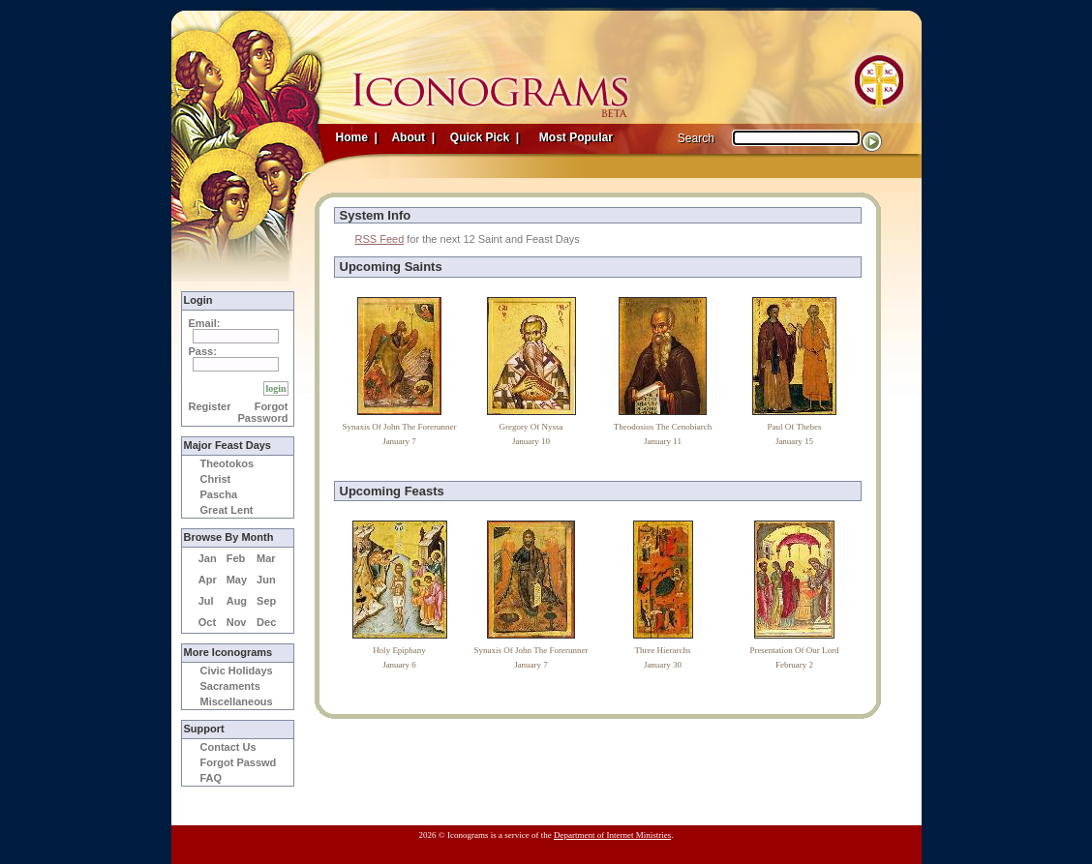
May (237, 579)
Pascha (219, 494)
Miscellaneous (236, 701)
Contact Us (228, 747)
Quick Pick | (483, 137)
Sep (266, 601)
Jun (266, 579)
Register (210, 406)
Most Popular (578, 137)
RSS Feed (380, 239)
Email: (205, 323)
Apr (207, 579)
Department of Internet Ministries (612, 835)
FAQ (211, 778)
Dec (266, 622)
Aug (237, 601)
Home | (357, 137)
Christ (215, 479)
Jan (207, 558)
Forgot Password (263, 412)
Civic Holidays (236, 670)
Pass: (203, 351)
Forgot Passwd (238, 762)
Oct (207, 622)
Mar (266, 558)
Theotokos (227, 463)
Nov (237, 622)
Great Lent (227, 510)
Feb (236, 558)
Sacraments (230, 686)
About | (412, 137)
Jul (206, 601)
